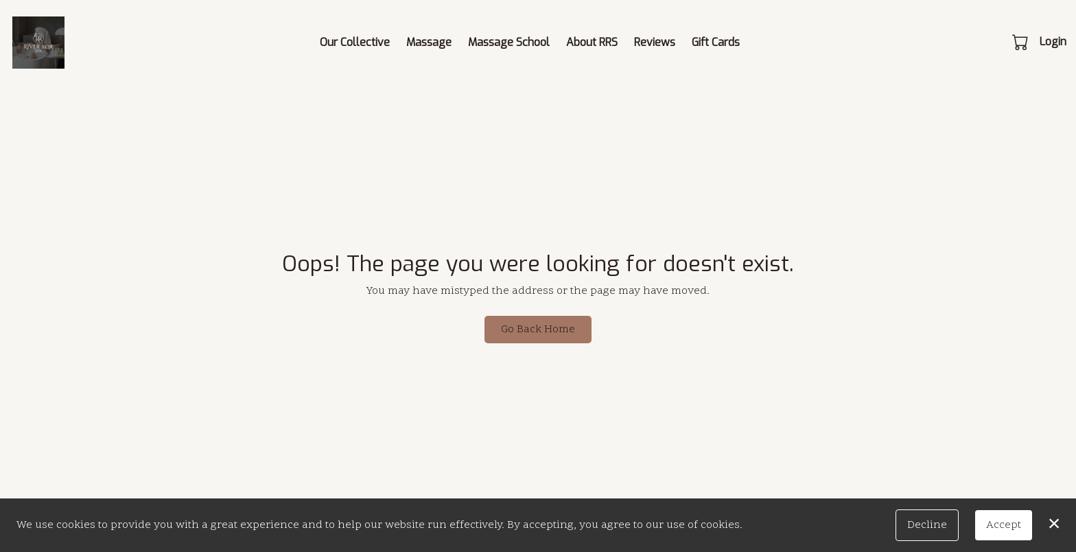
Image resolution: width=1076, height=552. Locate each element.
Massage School (509, 42)
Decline (927, 525)
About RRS (592, 42)
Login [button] (1053, 41)
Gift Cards (716, 42)
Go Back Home (538, 329)
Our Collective (355, 42)
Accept (1003, 525)
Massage (429, 42)
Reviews (654, 42)
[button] (1021, 42)
